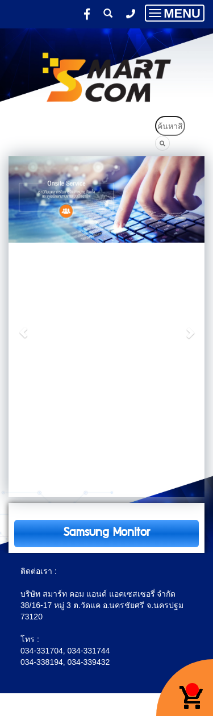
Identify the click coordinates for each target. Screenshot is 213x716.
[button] (23, 326)
